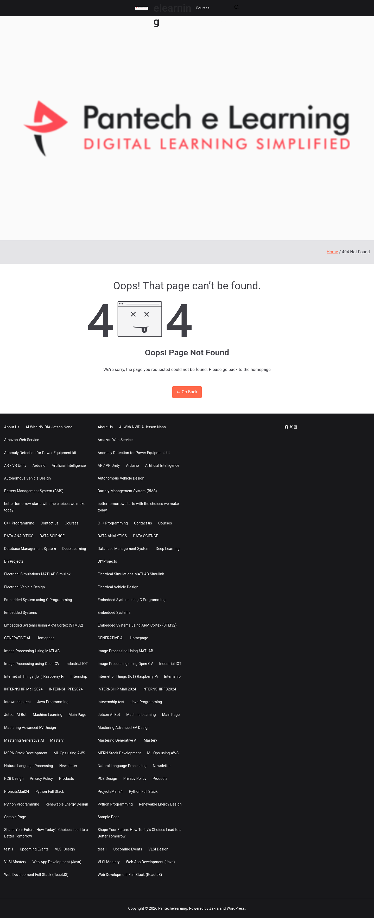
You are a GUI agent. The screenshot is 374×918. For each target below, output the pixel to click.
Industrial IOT (77, 664)
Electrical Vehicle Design (24, 587)
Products (66, 778)
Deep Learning (74, 549)
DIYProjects (13, 561)
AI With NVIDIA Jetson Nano (49, 427)
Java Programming (53, 702)
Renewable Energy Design (67, 804)
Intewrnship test (17, 702)
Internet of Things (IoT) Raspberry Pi (34, 676)
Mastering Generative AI (24, 740)
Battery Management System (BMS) (34, 491)
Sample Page (15, 817)
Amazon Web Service (21, 440)
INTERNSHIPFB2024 (66, 689)
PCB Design (14, 778)
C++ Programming (19, 523)
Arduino (39, 465)
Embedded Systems (20, 612)
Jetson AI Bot (15, 715)
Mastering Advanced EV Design (30, 728)
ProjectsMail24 (16, 791)
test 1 (9, 849)
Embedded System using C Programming (38, 600)
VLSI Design (65, 849)
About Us (11, 427)
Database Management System (30, 549)
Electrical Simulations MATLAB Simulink (37, 574)
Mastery (57, 740)
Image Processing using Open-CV (31, 664)
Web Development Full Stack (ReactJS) (36, 875)
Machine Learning (47, 715)
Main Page (77, 715)
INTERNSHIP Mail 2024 (23, 689)
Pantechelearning (172, 908)
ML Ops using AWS (69, 753)
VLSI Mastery (15, 862)
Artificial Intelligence (69, 465)
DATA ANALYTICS (18, 536)
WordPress (236, 908)
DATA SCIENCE (52, 536)
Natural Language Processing (28, 766)
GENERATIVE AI (17, 638)
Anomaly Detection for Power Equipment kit (40, 453)
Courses (203, 8)
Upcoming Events (34, 849)
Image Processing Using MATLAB (32, 651)
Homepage (45, 638)
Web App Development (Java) (57, 862)
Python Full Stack (49, 791)
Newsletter (68, 766)
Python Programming (21, 804)
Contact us (50, 523)
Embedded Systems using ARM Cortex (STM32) (43, 625)
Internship (79, 676)
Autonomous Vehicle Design (27, 478)
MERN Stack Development (25, 753)
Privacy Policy (41, 778)
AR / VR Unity (15, 465)
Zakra (214, 908)
